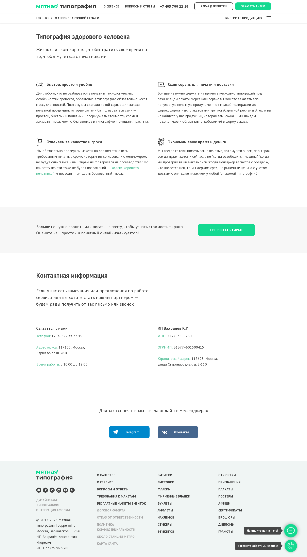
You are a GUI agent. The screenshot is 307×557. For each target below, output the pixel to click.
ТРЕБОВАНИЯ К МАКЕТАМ (116, 496)
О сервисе (111, 6)
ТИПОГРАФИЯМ (47, 505)
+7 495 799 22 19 (174, 6)
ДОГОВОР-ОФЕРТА (111, 510)
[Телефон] (72, 490)
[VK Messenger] (58, 490)
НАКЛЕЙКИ (166, 517)
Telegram (132, 432)
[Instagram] (65, 490)
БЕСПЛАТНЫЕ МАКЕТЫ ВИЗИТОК (121, 503)
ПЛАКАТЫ (225, 489)
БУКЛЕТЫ (165, 503)
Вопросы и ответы (140, 6)
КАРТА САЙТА (107, 543)
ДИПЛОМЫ (226, 524)
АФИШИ (224, 503)
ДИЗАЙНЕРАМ (46, 500)
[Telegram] (45, 490)
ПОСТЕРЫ (225, 496)
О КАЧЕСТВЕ (106, 475)
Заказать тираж (253, 6)
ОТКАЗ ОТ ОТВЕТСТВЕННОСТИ (120, 517)
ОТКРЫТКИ (227, 475)
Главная (42, 18)
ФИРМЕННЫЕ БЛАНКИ (174, 496)
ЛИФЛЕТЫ (165, 510)
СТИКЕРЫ (165, 524)
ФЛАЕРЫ (164, 489)
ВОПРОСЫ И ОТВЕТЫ (113, 489)
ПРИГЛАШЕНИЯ (229, 482)
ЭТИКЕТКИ (166, 531)
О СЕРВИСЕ (105, 482)
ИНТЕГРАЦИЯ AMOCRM (53, 510)
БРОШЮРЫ (226, 517)
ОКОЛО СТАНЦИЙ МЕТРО (116, 537)
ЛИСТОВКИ (166, 482)
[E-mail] (38, 490)
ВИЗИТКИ (165, 475)
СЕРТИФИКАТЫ (230, 510)
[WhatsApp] (52, 490)
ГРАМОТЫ (225, 531)
